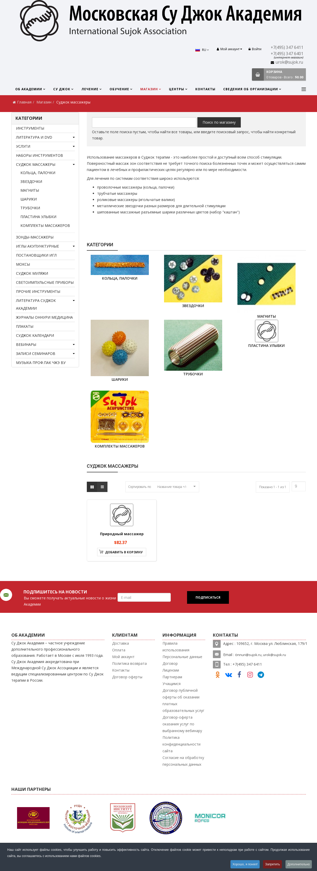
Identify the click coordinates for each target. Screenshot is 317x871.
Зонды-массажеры (34, 237)
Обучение (119, 89)
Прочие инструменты (38, 291)
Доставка (120, 643)
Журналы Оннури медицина (44, 317)
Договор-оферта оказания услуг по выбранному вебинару (182, 724)
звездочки (31, 181)
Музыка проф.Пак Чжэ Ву (41, 362)
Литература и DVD (34, 137)
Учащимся (172, 683)
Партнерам (172, 676)
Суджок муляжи (32, 273)
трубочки (30, 207)
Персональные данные (182, 656)
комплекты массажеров (45, 225)
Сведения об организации (250, 89)
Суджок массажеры (35, 164)
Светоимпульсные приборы (45, 282)
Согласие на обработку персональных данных (183, 761)
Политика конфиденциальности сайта (181, 744)
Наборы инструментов (39, 155)
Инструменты (30, 128)
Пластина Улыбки (38, 216)
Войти (255, 49)
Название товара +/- (172, 487)
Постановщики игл (36, 255)
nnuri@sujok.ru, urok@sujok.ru (261, 654)
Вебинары (26, 344)
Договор (170, 663)
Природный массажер (122, 533)
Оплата (118, 649)
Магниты (29, 190)
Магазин (149, 89)
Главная (24, 102)
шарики (28, 199)
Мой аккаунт (123, 656)
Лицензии (171, 670)
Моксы (23, 264)
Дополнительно (299, 864)
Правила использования (176, 646)
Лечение (89, 89)
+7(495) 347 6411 (287, 47)
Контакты (205, 89)
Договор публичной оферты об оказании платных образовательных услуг (183, 700)
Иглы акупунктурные (37, 246)
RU (202, 50)
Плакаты (24, 326)
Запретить (272, 864)
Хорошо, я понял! (244, 864)
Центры (176, 89)
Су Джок (61, 89)
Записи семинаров (35, 353)
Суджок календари (35, 335)
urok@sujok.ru (289, 62)
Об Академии (28, 89)
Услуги (23, 146)
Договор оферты (127, 676)
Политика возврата (129, 663)
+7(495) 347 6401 (287, 53)
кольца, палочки (37, 172)
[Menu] (303, 89)
